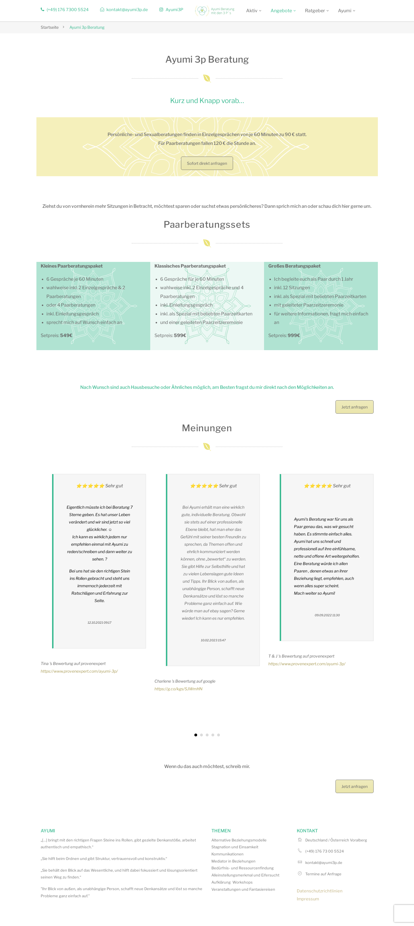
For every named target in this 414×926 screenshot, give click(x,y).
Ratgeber (315, 10)
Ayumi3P (171, 9)
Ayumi (344, 10)
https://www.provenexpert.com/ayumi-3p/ (79, 671)
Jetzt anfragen (354, 407)
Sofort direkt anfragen (207, 163)
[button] (195, 735)
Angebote (281, 10)
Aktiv (252, 10)
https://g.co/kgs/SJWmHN (179, 688)
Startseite (50, 27)
